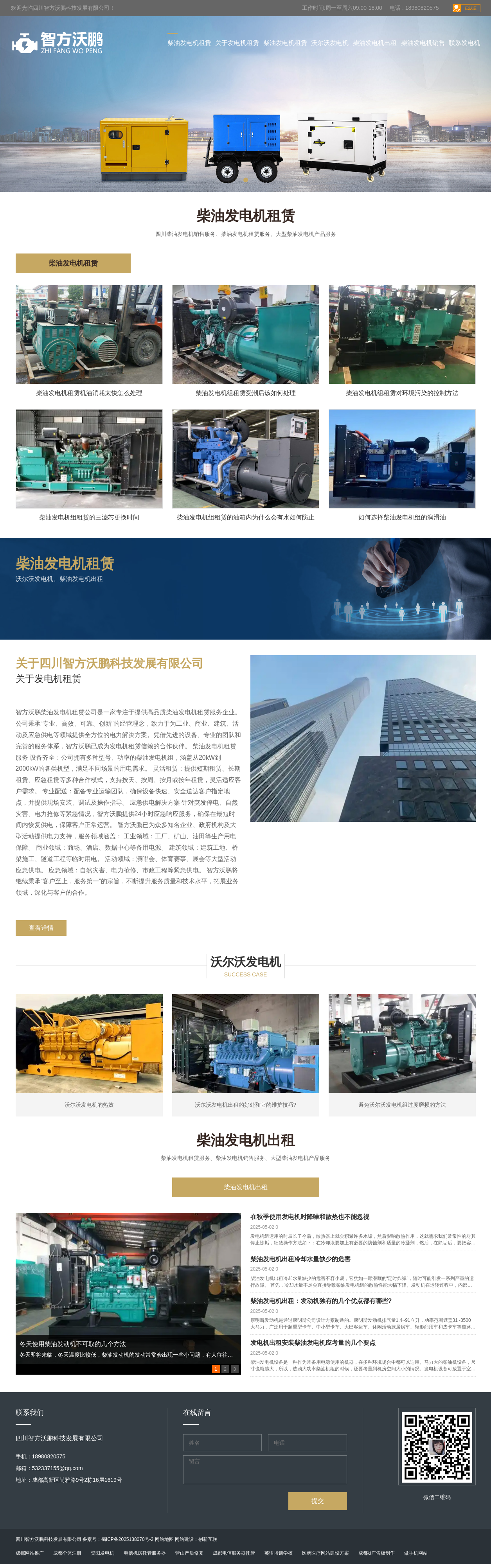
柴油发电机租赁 (189, 43)
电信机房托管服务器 (145, 1553)
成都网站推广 (30, 1553)
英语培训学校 (278, 1553)
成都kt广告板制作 (376, 1553)
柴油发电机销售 (423, 43)
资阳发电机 (102, 1553)
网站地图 (164, 1539)
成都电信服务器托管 (234, 1553)
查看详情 (41, 927)
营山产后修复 (189, 1553)
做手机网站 (416, 1553)
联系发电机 (464, 43)
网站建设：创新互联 (196, 1539)
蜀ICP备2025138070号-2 (127, 1539)
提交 (317, 1500)
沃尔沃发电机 (330, 43)
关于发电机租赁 (237, 43)
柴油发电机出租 (375, 43)
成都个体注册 (67, 1553)
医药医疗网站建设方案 (325, 1553)
